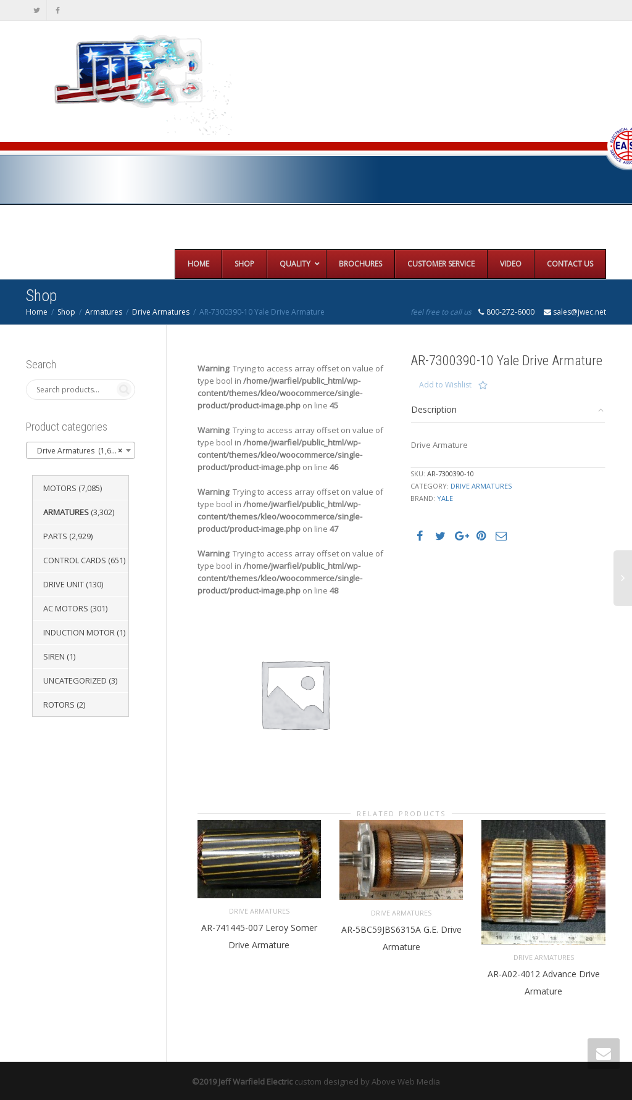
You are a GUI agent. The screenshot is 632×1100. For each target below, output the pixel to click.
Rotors (59, 704)
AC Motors (65, 608)
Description (434, 409)
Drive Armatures (160, 312)
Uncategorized (75, 680)
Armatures (103, 312)
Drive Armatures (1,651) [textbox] (76, 451)
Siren (54, 656)
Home (37, 312)
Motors (60, 488)
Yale (445, 498)
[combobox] (80, 450)
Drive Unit (63, 584)
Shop (66, 312)
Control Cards (74, 560)
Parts (55, 536)
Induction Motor (79, 632)
